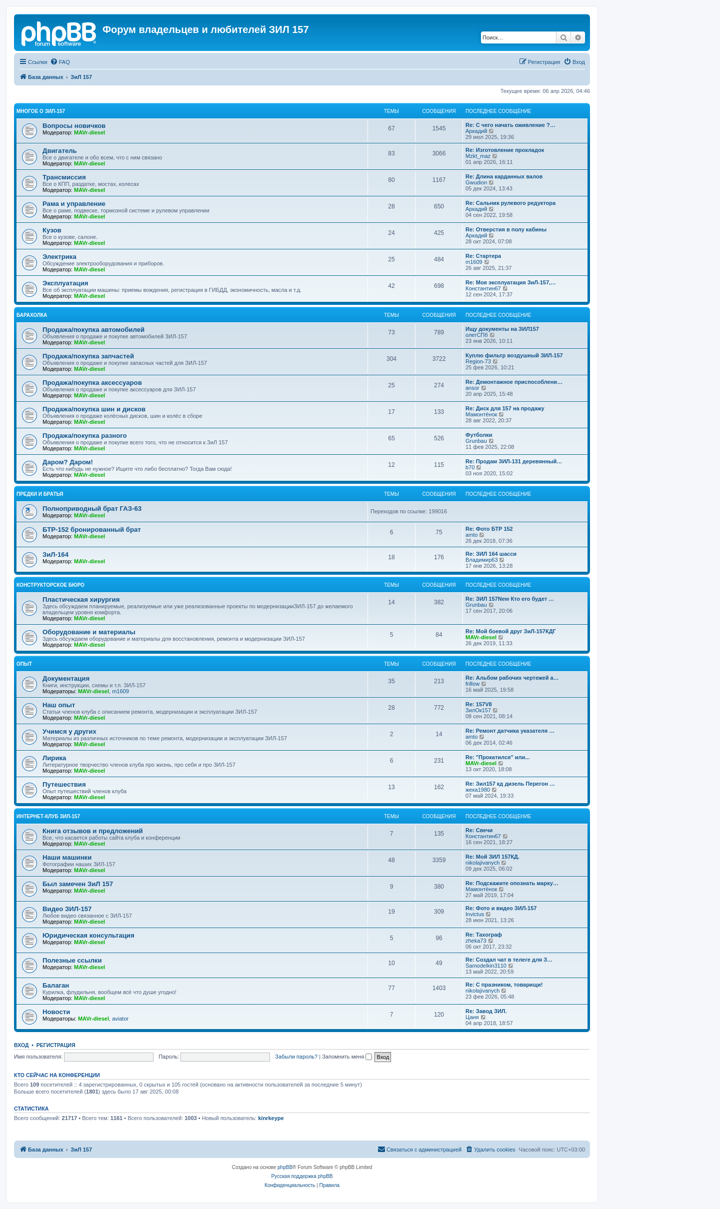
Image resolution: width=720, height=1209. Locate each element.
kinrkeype (271, 1118)
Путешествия (64, 784)
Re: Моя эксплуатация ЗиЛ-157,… (511, 282)
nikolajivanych (483, 863)
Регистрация (56, 1045)
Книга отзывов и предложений (92, 831)
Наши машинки (67, 857)
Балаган (55, 985)
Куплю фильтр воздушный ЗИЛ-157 (514, 355)
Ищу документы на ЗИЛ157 (502, 329)
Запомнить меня (347, 1057)
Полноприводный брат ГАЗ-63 (92, 508)
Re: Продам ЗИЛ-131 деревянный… (514, 461)
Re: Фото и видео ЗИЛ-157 (501, 908)
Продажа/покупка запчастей (88, 356)
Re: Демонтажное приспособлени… (514, 382)
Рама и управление (74, 203)
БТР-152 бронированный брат (91, 529)
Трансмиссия (64, 177)
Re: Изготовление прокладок (505, 150)
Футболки (479, 435)
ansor (473, 388)
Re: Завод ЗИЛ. (486, 1011)
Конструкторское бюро (50, 585)
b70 (470, 467)
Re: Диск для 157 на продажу (505, 408)
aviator (120, 1019)
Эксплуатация (65, 283)
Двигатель (59, 150)
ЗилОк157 (478, 710)
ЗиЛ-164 (55, 554)
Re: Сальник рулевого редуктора (511, 203)
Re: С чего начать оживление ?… (511, 125)
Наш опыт (58, 705)
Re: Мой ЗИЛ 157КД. (493, 857)
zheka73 (476, 941)
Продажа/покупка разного (84, 435)
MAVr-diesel (89, 132)
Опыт (24, 664)
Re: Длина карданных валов (504, 176)
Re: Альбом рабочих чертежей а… (512, 678)
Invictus (475, 914)
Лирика (54, 758)
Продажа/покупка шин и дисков (94, 409)
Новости (56, 1012)
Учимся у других (69, 731)
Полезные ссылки (72, 960)
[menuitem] (60, 62)
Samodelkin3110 (486, 966)
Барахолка (31, 315)
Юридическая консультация (88, 935)
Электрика (59, 256)
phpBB (285, 1167)
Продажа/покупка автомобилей (93, 329)
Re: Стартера (483, 256)
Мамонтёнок (481, 414)
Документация (66, 678)
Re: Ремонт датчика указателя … (510, 731)
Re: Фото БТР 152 (489, 529)
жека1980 (478, 790)
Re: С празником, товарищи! (504, 985)
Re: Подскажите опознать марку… (512, 883)
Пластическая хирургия (81, 599)
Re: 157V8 (479, 704)
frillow (473, 684)
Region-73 (478, 361)
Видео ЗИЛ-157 (67, 909)
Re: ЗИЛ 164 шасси (491, 554)
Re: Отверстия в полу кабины (506, 229)
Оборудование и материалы (89, 632)
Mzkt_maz (478, 156)
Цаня (472, 1017)
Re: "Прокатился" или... (498, 757)
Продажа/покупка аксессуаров (92, 382)
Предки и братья (40, 494)
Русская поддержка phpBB (301, 1176)
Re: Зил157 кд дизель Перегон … (510, 784)
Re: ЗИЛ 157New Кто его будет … (510, 599)
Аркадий (476, 131)
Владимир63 (482, 560)
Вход (21, 1045)
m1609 (474, 262)
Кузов (52, 230)
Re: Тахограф (484, 935)
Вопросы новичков (74, 125)
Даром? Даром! (67, 462)
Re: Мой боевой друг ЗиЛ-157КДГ (511, 631)
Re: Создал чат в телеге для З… (509, 960)
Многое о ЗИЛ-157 (40, 111)
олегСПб (477, 335)
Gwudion (476, 182)
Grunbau (476, 441)
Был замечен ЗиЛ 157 (77, 884)
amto (472, 535)
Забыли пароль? (296, 1057)
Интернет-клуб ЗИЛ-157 (48, 816)
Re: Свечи (479, 830)
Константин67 (483, 288)
